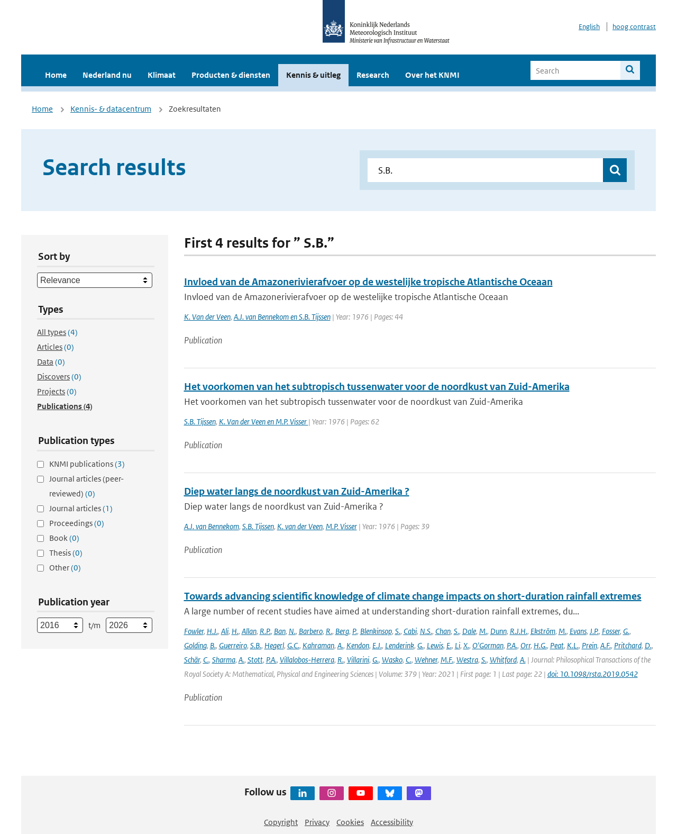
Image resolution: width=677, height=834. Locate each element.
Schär (192, 660)
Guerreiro (233, 645)
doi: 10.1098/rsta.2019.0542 (592, 674)
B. (213, 645)
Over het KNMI (432, 75)
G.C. (293, 645)
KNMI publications (87, 464)
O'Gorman (488, 645)
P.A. (512, 645)
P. (354, 631)
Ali (224, 631)
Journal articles (81, 508)
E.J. (377, 645)
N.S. (426, 631)
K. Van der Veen (207, 317)
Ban (280, 631)
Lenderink (399, 645)
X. (466, 645)
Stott (255, 660)
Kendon (357, 645)
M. (483, 631)
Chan (443, 631)
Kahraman (318, 645)
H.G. (540, 645)
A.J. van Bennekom (211, 526)
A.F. (605, 645)
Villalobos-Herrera (307, 660)
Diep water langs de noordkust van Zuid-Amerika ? (296, 491)
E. (449, 645)
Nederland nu (107, 75)
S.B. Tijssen (200, 421)
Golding (195, 645)
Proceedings (76, 523)
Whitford (503, 660)
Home (56, 75)
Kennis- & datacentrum (110, 109)
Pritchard (628, 645)
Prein (589, 645)
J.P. (594, 631)
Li (457, 645)
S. (397, 631)
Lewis (435, 645)
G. (626, 631)
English (589, 26)
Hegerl (274, 645)
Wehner (426, 660)
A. (340, 645)
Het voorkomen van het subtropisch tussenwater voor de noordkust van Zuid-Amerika (377, 386)
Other (65, 568)
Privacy (317, 822)
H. (235, 631)
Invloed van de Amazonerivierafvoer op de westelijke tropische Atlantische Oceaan (368, 282)
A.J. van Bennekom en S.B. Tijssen (282, 317)
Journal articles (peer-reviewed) (86, 486)
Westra (467, 660)
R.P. (265, 631)
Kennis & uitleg (313, 75)
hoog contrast (634, 26)
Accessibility (392, 822)
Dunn (498, 631)
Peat (557, 645)
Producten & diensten (230, 75)
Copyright (281, 822)
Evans (578, 631)
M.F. (447, 660)
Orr (525, 645)
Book (64, 538)
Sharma (223, 660)
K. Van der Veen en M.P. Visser (263, 421)
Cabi (410, 631)
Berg (342, 631)
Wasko (392, 660)
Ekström (542, 631)
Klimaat (162, 75)
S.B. (255, 645)
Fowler (194, 631)
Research (372, 75)
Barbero (311, 631)
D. (648, 645)
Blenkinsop (376, 631)
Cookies (350, 822)
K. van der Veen (300, 526)
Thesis (66, 553)
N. (292, 631)
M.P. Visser (341, 526)
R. (329, 631)
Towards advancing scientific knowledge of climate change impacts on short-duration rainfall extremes (413, 596)
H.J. (212, 631)
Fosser (611, 631)
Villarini (358, 660)
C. (206, 660)
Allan (249, 631)
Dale (469, 631)
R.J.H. (518, 631)
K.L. (573, 645)
